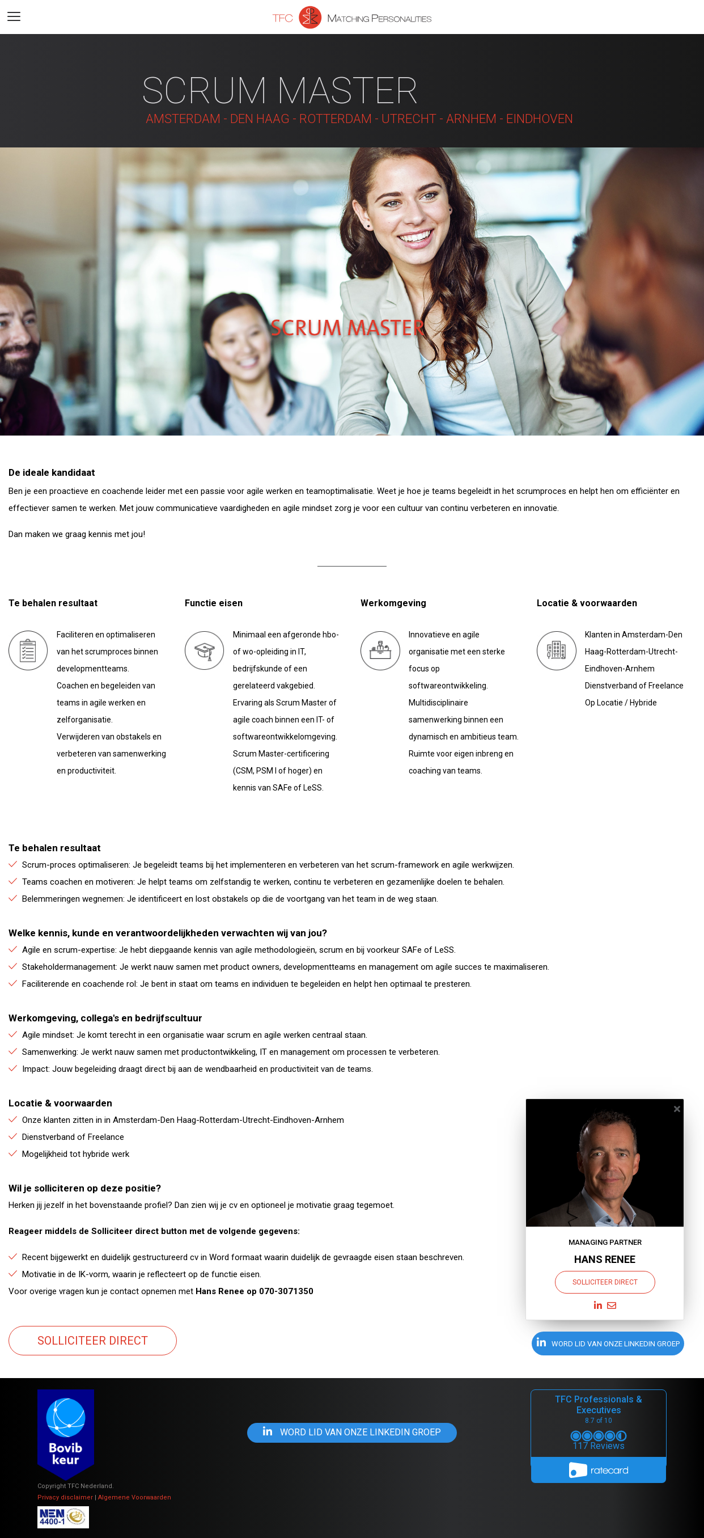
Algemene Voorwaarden (134, 1497)
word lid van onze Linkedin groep (608, 1342)
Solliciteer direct (92, 1340)
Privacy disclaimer (65, 1497)
